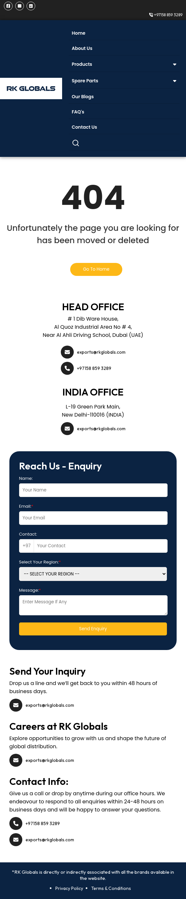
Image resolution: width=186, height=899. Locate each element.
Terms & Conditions (111, 888)
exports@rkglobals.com (101, 352)
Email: (26, 506)
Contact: (28, 534)
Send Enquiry (93, 629)
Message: (30, 590)
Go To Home (96, 269)
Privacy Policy (69, 888)
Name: (26, 478)
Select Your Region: (40, 562)
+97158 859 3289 (165, 14)
